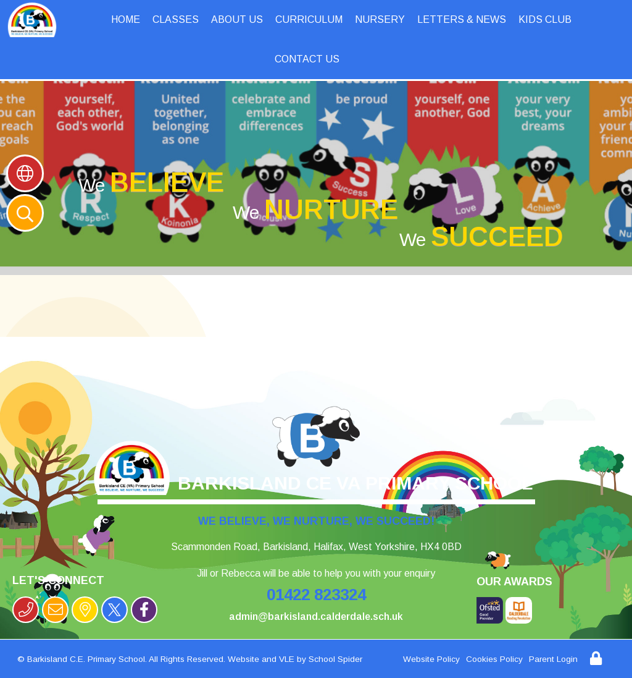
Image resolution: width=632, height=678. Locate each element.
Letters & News (461, 19)
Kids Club (545, 19)
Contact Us (307, 59)
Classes (175, 19)
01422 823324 (316, 594)
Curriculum (309, 19)
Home (125, 19)
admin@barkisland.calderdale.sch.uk (316, 616)
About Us (237, 19)
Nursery (380, 19)
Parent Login (553, 659)
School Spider (335, 659)
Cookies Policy (494, 659)
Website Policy (431, 659)
